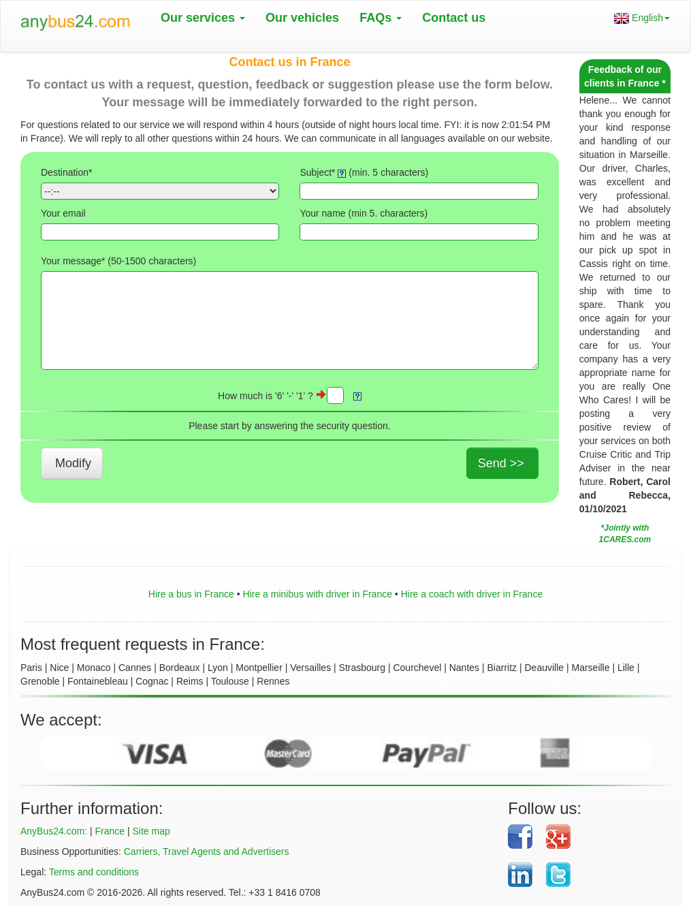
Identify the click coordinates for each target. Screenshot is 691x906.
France (110, 831)
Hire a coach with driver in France (472, 594)
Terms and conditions (94, 871)
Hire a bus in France (191, 594)
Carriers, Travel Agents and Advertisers (206, 851)
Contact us (453, 18)
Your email (63, 213)
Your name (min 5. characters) (364, 213)
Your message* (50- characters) (118, 260)
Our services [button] (203, 18)
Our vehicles (302, 18)
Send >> (501, 463)
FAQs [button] (380, 18)
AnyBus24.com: (53, 831)
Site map (151, 831)
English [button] (642, 18)
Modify (73, 463)
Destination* (67, 172)
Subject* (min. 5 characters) (364, 172)
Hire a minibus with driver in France (317, 594)
